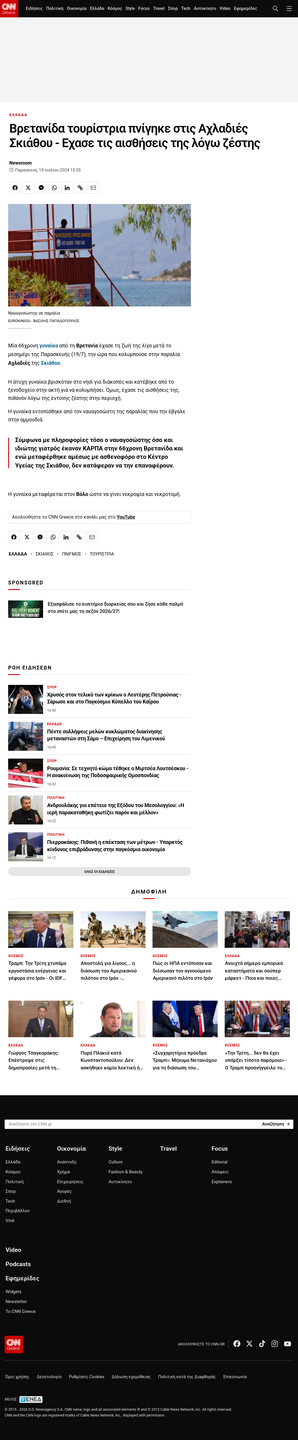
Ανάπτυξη (67, 1162)
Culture (116, 1162)
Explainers (222, 1181)
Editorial (220, 1162)
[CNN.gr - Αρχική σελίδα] (14, 1344)
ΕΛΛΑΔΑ (18, 115)
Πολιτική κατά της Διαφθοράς (187, 1376)
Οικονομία (77, 8)
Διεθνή (64, 1201)
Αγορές (64, 1191)
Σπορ (173, 8)
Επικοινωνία (235, 1376)
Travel (158, 8)
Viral (10, 1220)
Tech (185, 8)
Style (130, 8)
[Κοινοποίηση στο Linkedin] (67, 188)
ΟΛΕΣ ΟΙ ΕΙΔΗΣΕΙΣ (99, 871)
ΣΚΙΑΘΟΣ (45, 554)
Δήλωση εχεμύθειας (131, 1376)
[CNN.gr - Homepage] (9, 8)
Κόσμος (115, 8)
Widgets (14, 1291)
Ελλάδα (97, 8)
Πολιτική (54, 8)
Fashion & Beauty (126, 1171)
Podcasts (18, 1264)
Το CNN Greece (21, 1311)
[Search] (275, 1124)
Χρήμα (63, 1171)
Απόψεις (220, 1171)
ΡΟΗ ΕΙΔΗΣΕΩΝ (30, 668)
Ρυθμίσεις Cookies (86, 1376)
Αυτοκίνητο (205, 8)
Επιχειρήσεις (70, 1181)
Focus (144, 8)
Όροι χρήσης (17, 1376)
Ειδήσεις (34, 8)
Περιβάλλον (18, 1210)
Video (225, 8)
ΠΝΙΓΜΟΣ (71, 554)
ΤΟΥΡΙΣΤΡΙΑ (102, 554)
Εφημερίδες (245, 8)
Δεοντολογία (49, 1376)
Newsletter (16, 1301)
